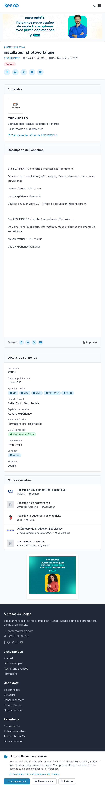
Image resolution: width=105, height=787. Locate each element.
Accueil (8, 658)
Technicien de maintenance (33, 502)
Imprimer (90, 342)
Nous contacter (13, 710)
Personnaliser (44, 781)
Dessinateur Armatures (30, 541)
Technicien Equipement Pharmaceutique (41, 489)
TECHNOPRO (12, 58)
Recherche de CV (14, 736)
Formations (10, 673)
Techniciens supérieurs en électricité (39, 515)
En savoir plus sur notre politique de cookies (35, 774)
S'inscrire (9, 694)
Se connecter (12, 689)
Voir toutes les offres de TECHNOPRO (32, 135)
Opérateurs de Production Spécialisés (40, 528)
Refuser (67, 781)
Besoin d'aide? (12, 705)
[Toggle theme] (94, 5)
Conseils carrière (14, 700)
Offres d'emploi (13, 663)
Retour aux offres (14, 47)
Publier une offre (14, 731)
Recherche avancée (16, 668)
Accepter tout (17, 781)
